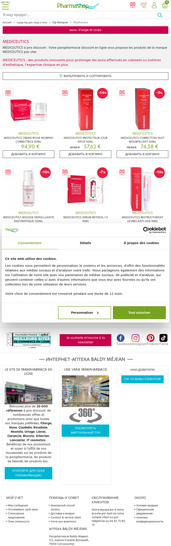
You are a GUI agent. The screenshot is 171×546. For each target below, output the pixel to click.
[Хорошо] (164, 15)
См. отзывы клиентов (142, 379)
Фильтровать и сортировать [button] (85, 76)
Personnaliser (84, 312)
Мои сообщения (18, 505)
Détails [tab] (85, 243)
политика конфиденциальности (149, 519)
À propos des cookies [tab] (141, 243)
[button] (154, 5)
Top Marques (60, 22)
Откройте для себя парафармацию (28, 473)
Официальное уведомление (145, 511)
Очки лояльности (18, 521)
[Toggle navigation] (5, 5)
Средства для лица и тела (32, 22)
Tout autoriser (139, 312)
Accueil (7, 22)
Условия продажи (147, 505)
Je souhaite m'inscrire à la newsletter (85, 340)
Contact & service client (66, 517)
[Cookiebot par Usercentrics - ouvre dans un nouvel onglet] (146, 230)
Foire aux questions (63, 521)
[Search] (78, 15)
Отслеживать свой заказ (23, 509)
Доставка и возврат (63, 513)
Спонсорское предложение (16, 515)
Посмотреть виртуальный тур (85, 430)
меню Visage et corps (85, 30)
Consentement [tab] (29, 243)
